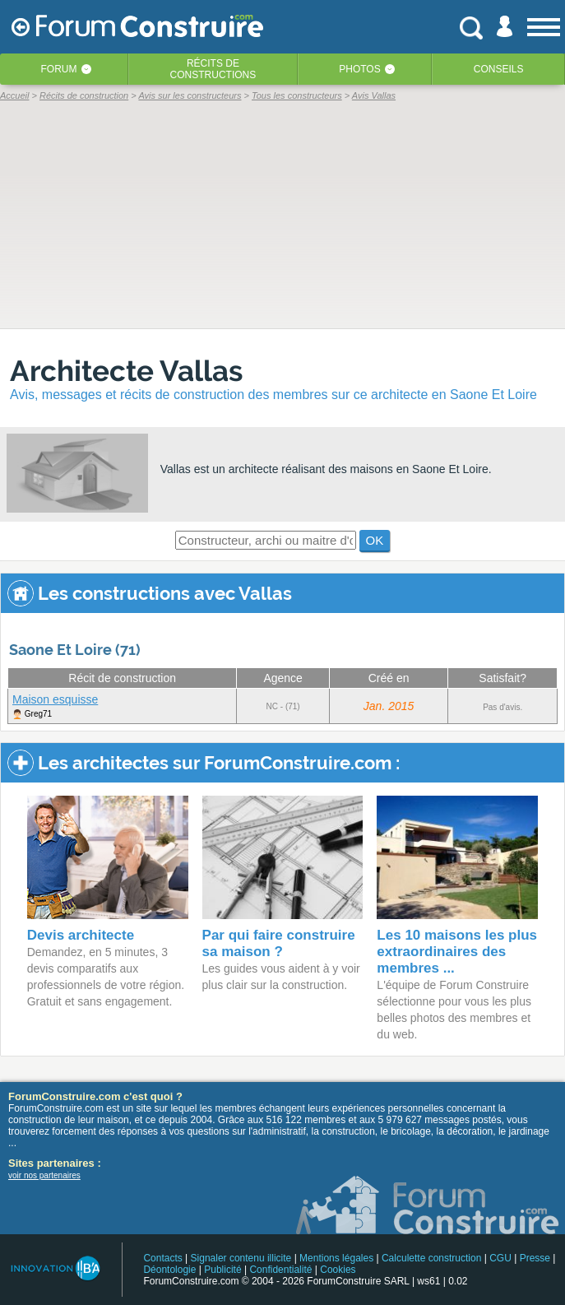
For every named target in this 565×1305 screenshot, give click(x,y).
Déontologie (169, 1269)
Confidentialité (280, 1269)
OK (375, 540)
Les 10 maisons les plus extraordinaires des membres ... (457, 951)
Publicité (222, 1269)
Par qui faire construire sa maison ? (278, 943)
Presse (535, 1258)
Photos (359, 69)
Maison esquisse (55, 699)
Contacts (162, 1258)
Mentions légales (336, 1258)
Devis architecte (80, 935)
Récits (213, 69)
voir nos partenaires (44, 1175)
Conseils (499, 69)
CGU (500, 1258)
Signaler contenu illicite (241, 1258)
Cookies (337, 1269)
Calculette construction (431, 1258)
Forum (59, 69)
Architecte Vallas (126, 371)
